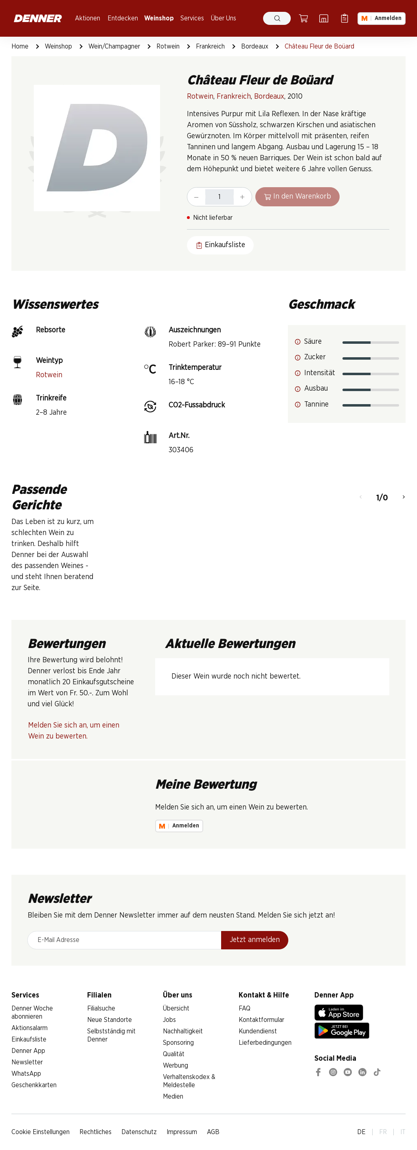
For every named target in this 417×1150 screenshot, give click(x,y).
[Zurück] (360, 498)
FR (383, 1132)
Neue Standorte (109, 1020)
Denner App (28, 1051)
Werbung (175, 1065)
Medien (173, 1096)
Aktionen (87, 18)
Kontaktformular (261, 1020)
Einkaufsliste (28, 1039)
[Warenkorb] (303, 18)
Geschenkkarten (34, 1085)
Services (192, 18)
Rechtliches (95, 1132)
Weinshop (159, 18)
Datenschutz (139, 1132)
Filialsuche (101, 1008)
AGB (213, 1132)
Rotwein (168, 46)
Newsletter (27, 1062)
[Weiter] (404, 498)
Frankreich (210, 46)
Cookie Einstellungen (40, 1132)
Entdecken (123, 18)
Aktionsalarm (29, 1028)
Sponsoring (178, 1042)
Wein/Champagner (114, 46)
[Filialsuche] (323, 18)
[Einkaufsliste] (344, 18)
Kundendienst (258, 1031)
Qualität (173, 1054)
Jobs (169, 1020)
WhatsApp (26, 1073)
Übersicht (176, 1008)
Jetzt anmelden (255, 940)
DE (361, 1132)
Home (20, 46)
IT (403, 1132)
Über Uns (223, 18)
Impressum (182, 1132)
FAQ (244, 1008)
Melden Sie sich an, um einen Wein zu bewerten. (73, 731)
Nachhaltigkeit (183, 1031)
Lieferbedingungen (265, 1042)
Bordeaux (254, 46)
